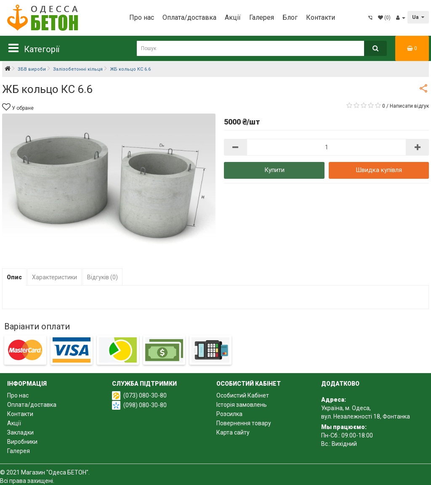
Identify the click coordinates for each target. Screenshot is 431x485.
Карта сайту (233, 432)
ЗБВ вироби (32, 69)
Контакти (320, 17)
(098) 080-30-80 (145, 405)
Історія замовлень (241, 404)
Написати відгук (409, 106)
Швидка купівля (379, 170)
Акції (233, 17)
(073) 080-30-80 (145, 395)
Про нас (141, 17)
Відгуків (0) (102, 277)
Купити (274, 170)
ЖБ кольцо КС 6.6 (130, 69)
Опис (14, 277)
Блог (290, 17)
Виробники (22, 441)
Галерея (261, 17)
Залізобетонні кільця (78, 69)
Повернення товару (243, 423)
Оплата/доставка (189, 17)
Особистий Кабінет (242, 395)
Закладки (20, 432)
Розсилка (229, 414)
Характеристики (54, 277)
